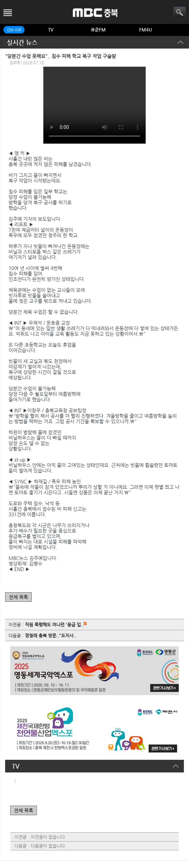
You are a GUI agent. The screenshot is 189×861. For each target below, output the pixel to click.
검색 (180, 13)
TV (51, 29)
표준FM (98, 29)
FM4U (145, 29)
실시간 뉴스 (22, 42)
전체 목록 (18, 597)
